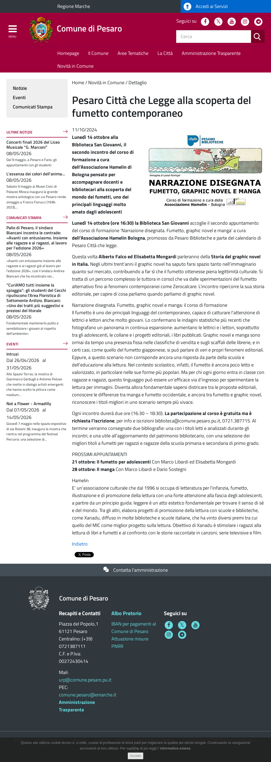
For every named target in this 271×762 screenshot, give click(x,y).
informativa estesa (175, 748)
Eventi (19, 97)
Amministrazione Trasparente (211, 53)
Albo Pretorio (126, 613)
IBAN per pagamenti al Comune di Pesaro (133, 627)
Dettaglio (137, 82)
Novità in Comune (75, 66)
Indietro (80, 543)
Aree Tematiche (133, 53)
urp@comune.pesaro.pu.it (85, 679)
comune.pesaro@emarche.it (87, 694)
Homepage (68, 53)
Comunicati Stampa (32, 106)
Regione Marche (73, 6)
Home (78, 82)
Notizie (20, 88)
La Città (165, 53)
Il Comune (98, 53)
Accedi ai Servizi (206, 6)
